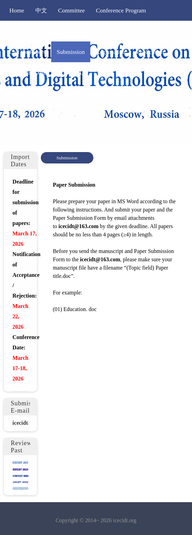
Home (16, 10)
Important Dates (28, 72)
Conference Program (121, 10)
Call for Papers (27, 51)
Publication (150, 51)
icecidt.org (125, 520)
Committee (71, 10)
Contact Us (73, 72)
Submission (71, 51)
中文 (41, 10)
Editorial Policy (134, 31)
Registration (110, 51)
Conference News (82, 31)
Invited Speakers (29, 31)
